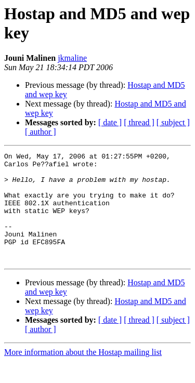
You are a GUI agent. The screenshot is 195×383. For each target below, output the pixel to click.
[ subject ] (173, 122)
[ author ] (40, 131)
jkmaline (72, 58)
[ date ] (110, 122)
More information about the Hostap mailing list (83, 373)
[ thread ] (139, 122)
